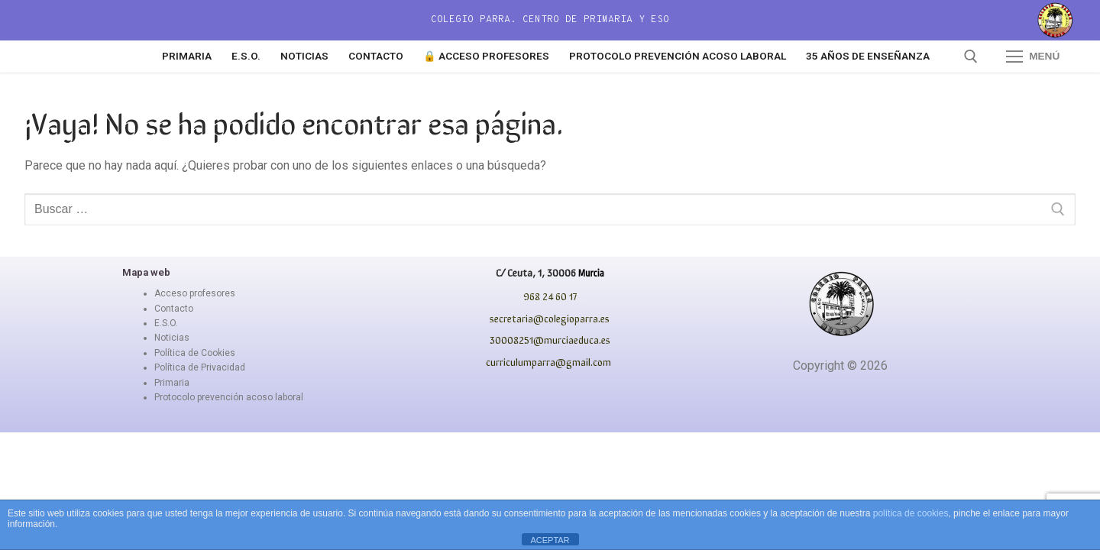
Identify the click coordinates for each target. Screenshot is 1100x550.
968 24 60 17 (550, 296)
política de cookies (911, 513)
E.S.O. (166, 323)
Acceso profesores (194, 293)
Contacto (173, 308)
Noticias (171, 337)
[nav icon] (1033, 56)
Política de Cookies (194, 353)
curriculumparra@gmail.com (548, 361)
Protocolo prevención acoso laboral (228, 397)
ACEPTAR (549, 540)
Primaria (171, 382)
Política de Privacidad (199, 367)
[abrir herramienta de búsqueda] (971, 56)
